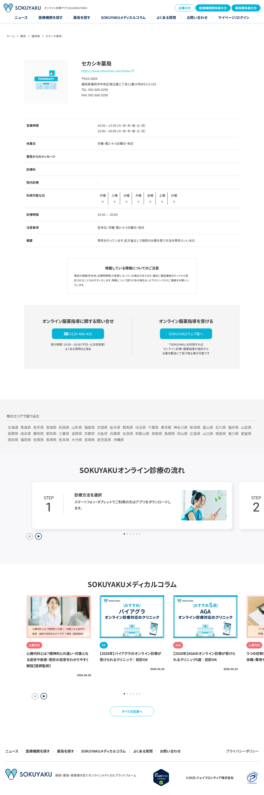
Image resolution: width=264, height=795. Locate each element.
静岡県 (38, 433)
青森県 (25, 427)
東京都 (166, 427)
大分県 (77, 439)
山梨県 (246, 427)
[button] (43, 696)
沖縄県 (118, 439)
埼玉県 (140, 427)
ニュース (21, 17)
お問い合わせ (197, 17)
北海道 (13, 427)
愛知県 (51, 433)
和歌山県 (142, 433)
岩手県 (38, 427)
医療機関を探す (50, 17)
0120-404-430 (81, 333)
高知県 (13, 439)
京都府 (89, 433)
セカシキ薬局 (54, 36)
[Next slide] (38, 536)
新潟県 (195, 427)
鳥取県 (157, 433)
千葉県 (153, 427)
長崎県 (51, 439)
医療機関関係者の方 (213, 8)
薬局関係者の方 (246, 8)
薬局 (23, 36)
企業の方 (184, 8)
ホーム (11, 36)
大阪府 (102, 433)
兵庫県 (115, 433)
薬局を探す (81, 17)
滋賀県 (77, 433)
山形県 (77, 427)
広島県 (195, 433)
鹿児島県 (104, 439)
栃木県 (115, 427)
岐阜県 (25, 433)
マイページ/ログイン (233, 17)
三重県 (64, 433)
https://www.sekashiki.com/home (105, 71)
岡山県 (182, 433)
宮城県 (51, 427)
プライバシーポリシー (242, 751)
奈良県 (128, 433)
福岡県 (35, 36)
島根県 (169, 433)
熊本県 (64, 439)
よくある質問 (166, 17)
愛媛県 (246, 433)
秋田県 (64, 427)
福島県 (89, 427)
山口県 (208, 433)
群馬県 (128, 427)
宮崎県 (89, 439)
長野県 (13, 433)
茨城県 (102, 427)
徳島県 (220, 433)
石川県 (220, 427)
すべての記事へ (132, 711)
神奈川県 (181, 427)
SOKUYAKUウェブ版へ (186, 333)
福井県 (233, 427)
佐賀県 (38, 439)
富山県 (208, 427)
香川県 (233, 433)
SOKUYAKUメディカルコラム (123, 17)
